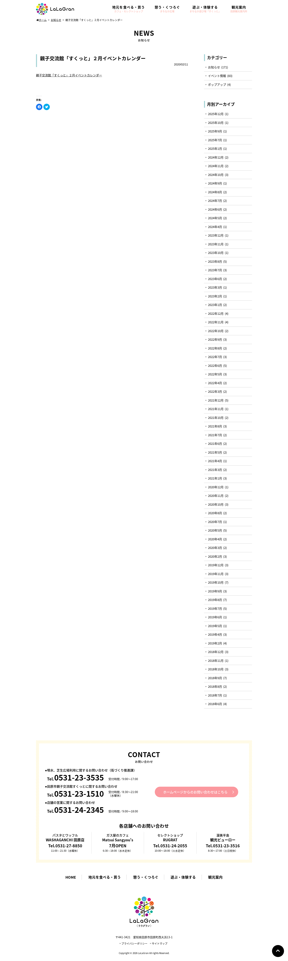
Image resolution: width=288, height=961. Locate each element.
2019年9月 (215, 591)
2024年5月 (215, 218)
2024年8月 (215, 192)
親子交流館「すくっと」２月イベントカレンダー (69, 75)
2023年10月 (216, 253)
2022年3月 (215, 391)
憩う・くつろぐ (145, 877)
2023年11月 (216, 244)
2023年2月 (215, 296)
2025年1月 (215, 148)
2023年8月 (215, 261)
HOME (69, 877)
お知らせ (214, 67)
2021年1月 (215, 478)
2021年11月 (216, 409)
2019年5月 (215, 626)
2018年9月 (215, 678)
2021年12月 (216, 400)
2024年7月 (215, 200)
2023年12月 (216, 235)
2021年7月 (215, 435)
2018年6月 (215, 704)
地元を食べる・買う (104, 877)
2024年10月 (216, 175)
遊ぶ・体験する (184, 877)
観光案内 (217, 877)
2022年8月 (215, 348)
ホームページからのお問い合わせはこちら (195, 791)
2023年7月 (215, 270)
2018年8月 (215, 686)
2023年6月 (215, 279)
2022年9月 (215, 339)
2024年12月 (216, 157)
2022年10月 (216, 331)
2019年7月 (215, 608)
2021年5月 (215, 452)
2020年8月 (215, 513)
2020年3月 (215, 548)
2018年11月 (216, 660)
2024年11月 (216, 166)
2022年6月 (215, 365)
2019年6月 (215, 617)
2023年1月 (215, 305)
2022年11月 (216, 322)
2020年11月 (216, 495)
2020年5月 (215, 530)
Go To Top (278, 951)
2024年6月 (215, 209)
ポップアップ (217, 84)
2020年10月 (216, 504)
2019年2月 (215, 643)
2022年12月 (216, 313)
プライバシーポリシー (134, 943)
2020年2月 (215, 556)
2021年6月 (215, 443)
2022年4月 (215, 383)
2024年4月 (215, 227)
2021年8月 (215, 426)
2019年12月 (216, 565)
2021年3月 (215, 470)
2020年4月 (215, 539)
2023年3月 (215, 287)
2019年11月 (216, 574)
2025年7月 (215, 140)
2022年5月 (215, 374)
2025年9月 (215, 131)
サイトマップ (159, 943)
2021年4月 (215, 461)
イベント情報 (217, 76)
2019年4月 (215, 634)
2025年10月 (216, 122)
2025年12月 (216, 114)
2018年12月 (216, 652)
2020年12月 (216, 487)
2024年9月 (215, 183)
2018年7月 (215, 695)
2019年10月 (216, 582)
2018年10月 (216, 669)
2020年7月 (215, 522)
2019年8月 (215, 600)
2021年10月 (216, 417)
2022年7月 (215, 357)
